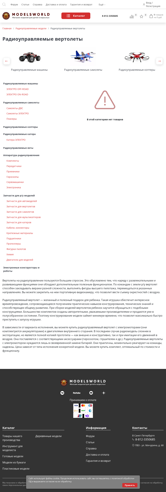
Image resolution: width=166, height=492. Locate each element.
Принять (130, 485)
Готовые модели (12, 456)
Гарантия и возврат (81, 4)
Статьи (25, 4)
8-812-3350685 (110, 15)
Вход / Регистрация (153, 4)
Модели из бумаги (14, 462)
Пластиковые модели (15, 468)
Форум (14, 4)
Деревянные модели (48, 436)
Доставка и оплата (56, 4)
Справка (37, 4)
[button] (6, 61)
